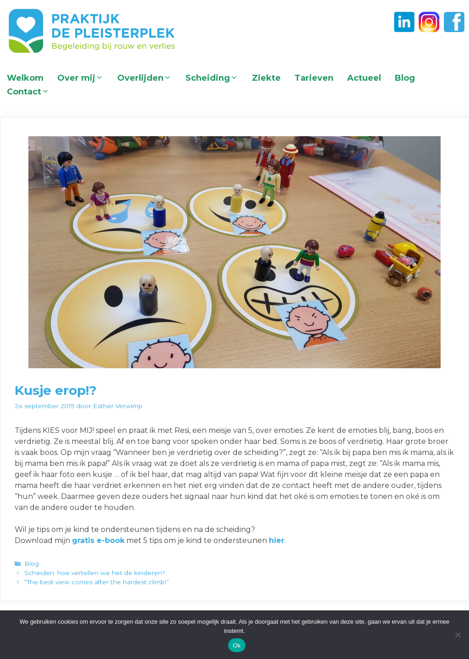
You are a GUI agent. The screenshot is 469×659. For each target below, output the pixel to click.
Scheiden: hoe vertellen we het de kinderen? (94, 572)
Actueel (364, 78)
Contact (31, 92)
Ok (236, 645)
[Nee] (457, 634)
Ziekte (266, 78)
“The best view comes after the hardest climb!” (96, 582)
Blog (405, 78)
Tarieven (313, 78)
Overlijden (148, 78)
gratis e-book (98, 540)
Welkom (25, 78)
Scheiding (215, 78)
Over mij (83, 78)
